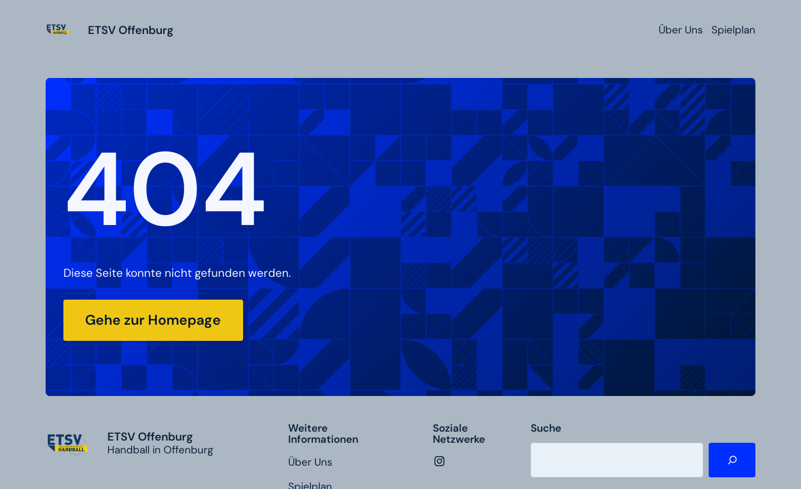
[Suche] (732, 460)
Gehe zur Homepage (153, 320)
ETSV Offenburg (131, 30)
